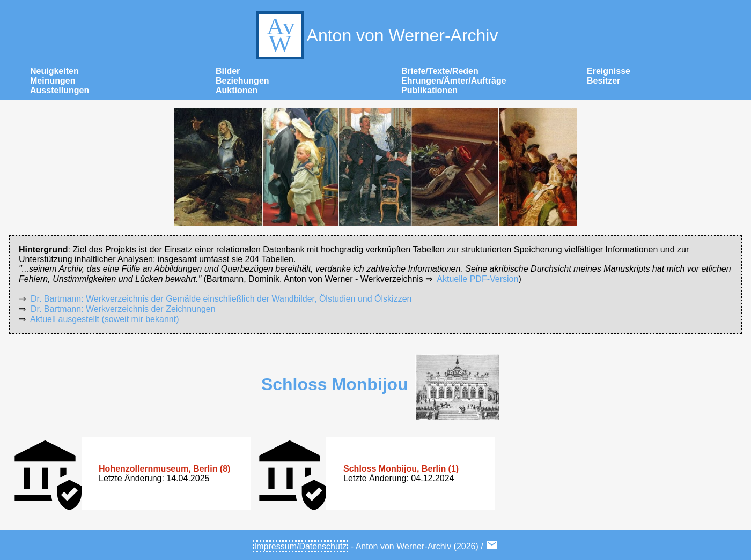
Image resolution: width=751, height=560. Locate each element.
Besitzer (603, 80)
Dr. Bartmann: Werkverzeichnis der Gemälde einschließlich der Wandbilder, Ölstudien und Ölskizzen (221, 298)
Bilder (228, 71)
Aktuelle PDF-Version (477, 278)
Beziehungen (242, 80)
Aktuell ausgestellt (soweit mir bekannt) (104, 319)
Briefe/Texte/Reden (439, 71)
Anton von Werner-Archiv (375, 35)
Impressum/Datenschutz (300, 546)
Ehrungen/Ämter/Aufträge (453, 80)
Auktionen (236, 90)
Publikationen (429, 90)
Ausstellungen (59, 90)
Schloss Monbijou (334, 384)
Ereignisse (608, 71)
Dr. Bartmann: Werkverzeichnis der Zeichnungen (123, 308)
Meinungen (52, 80)
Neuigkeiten (54, 71)
